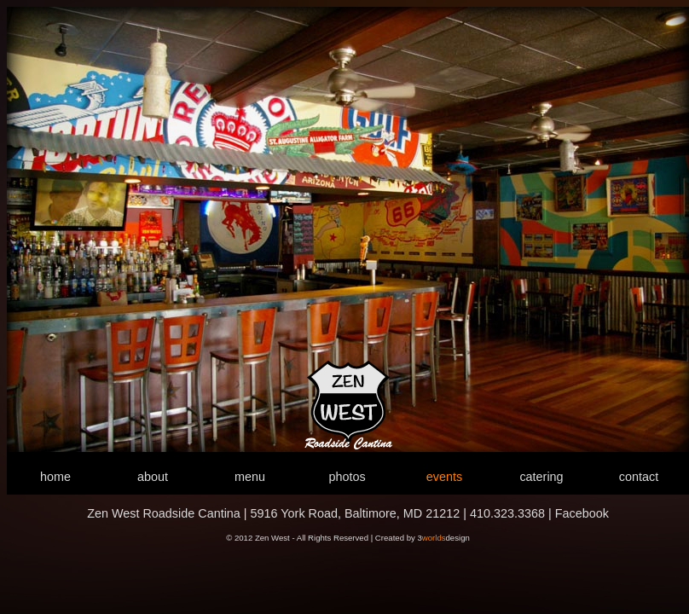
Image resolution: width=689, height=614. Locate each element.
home (55, 477)
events (444, 477)
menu (249, 477)
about (152, 477)
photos (346, 477)
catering (541, 477)
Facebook (582, 513)
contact (638, 477)
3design (443, 537)
